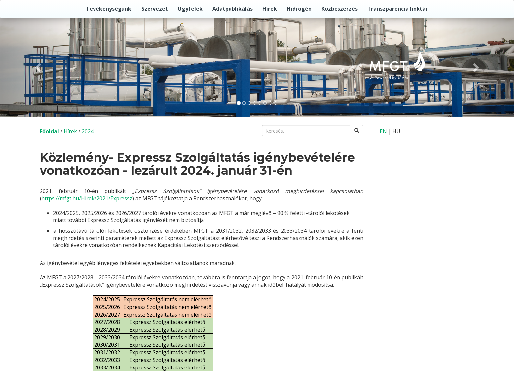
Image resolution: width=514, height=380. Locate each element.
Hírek (269, 8)
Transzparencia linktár (397, 8)
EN (383, 131)
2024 (88, 131)
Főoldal (49, 131)
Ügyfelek (190, 8)
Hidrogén (299, 8)
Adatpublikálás (232, 8)
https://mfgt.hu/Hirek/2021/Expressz (86, 198)
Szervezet (154, 8)
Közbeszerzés (339, 8)
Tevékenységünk (108, 8)
